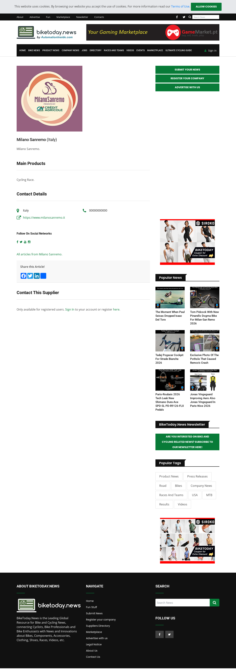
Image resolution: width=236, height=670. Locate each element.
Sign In (69, 310)
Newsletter (82, 17)
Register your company (101, 621)
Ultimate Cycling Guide (178, 51)
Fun (48, 17)
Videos (130, 51)
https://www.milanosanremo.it (44, 218)
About (20, 17)
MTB (209, 497)
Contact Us (93, 658)
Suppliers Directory (98, 627)
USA (195, 497)
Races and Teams (114, 51)
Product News (50, 51)
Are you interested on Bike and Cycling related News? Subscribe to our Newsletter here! (187, 443)
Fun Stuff (91, 609)
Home (22, 51)
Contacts (99, 17)
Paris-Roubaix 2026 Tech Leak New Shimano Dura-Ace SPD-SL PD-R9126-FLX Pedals (169, 403)
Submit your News (187, 70)
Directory (95, 51)
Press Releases (197, 478)
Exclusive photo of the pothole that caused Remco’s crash (204, 360)
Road (162, 487)
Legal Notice (94, 646)
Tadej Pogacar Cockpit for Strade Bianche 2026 (169, 360)
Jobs (84, 51)
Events (140, 51)
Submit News (94, 615)
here (116, 310)
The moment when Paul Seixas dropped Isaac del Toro (170, 316)
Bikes (178, 487)
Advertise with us (97, 640)
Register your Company (187, 79)
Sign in (210, 51)
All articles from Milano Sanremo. (39, 255)
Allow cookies (206, 7)
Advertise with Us (187, 88)
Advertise (35, 17)
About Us (91, 652)
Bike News (34, 51)
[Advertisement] (187, 156)
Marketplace (63, 17)
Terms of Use (180, 7)
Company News (70, 51)
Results (164, 506)
